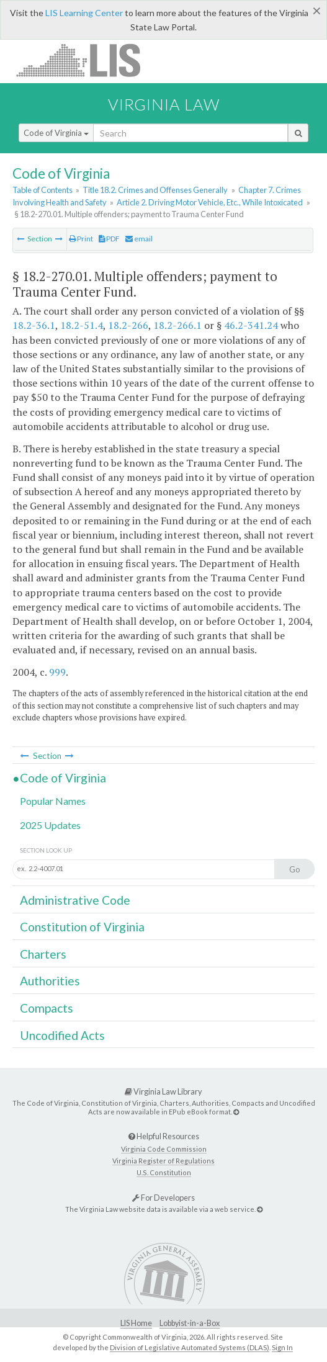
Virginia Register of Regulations (163, 1161)
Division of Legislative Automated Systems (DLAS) (189, 1347)
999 (57, 672)
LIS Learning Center (84, 12)
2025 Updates (50, 825)
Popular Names (53, 801)
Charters (43, 954)
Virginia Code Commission (164, 1149)
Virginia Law (164, 104)
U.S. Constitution (164, 1172)
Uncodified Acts (62, 1035)
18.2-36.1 (33, 325)
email (139, 238)
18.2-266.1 (177, 325)
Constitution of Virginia (82, 927)
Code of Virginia (56, 133)
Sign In (282, 1347)
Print (81, 238)
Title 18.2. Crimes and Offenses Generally (155, 190)
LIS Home (136, 1323)
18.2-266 (128, 325)
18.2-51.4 (81, 325)
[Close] (316, 10)
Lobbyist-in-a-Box (189, 1323)
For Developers (163, 1198)
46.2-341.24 (251, 325)
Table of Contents (42, 190)
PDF (109, 238)
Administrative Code (75, 900)
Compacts (46, 1008)
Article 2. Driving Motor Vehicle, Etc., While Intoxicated (210, 202)
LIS (85, 60)
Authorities (50, 981)
